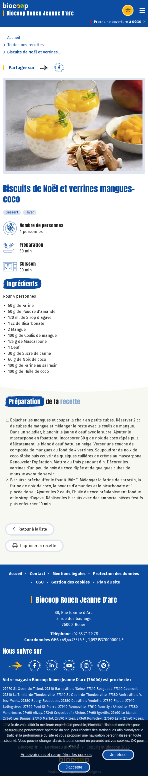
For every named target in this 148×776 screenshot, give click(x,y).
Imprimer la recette (34, 545)
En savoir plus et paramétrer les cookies (56, 755)
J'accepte (74, 767)
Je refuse (118, 755)
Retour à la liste (29, 529)
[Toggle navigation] (142, 12)
